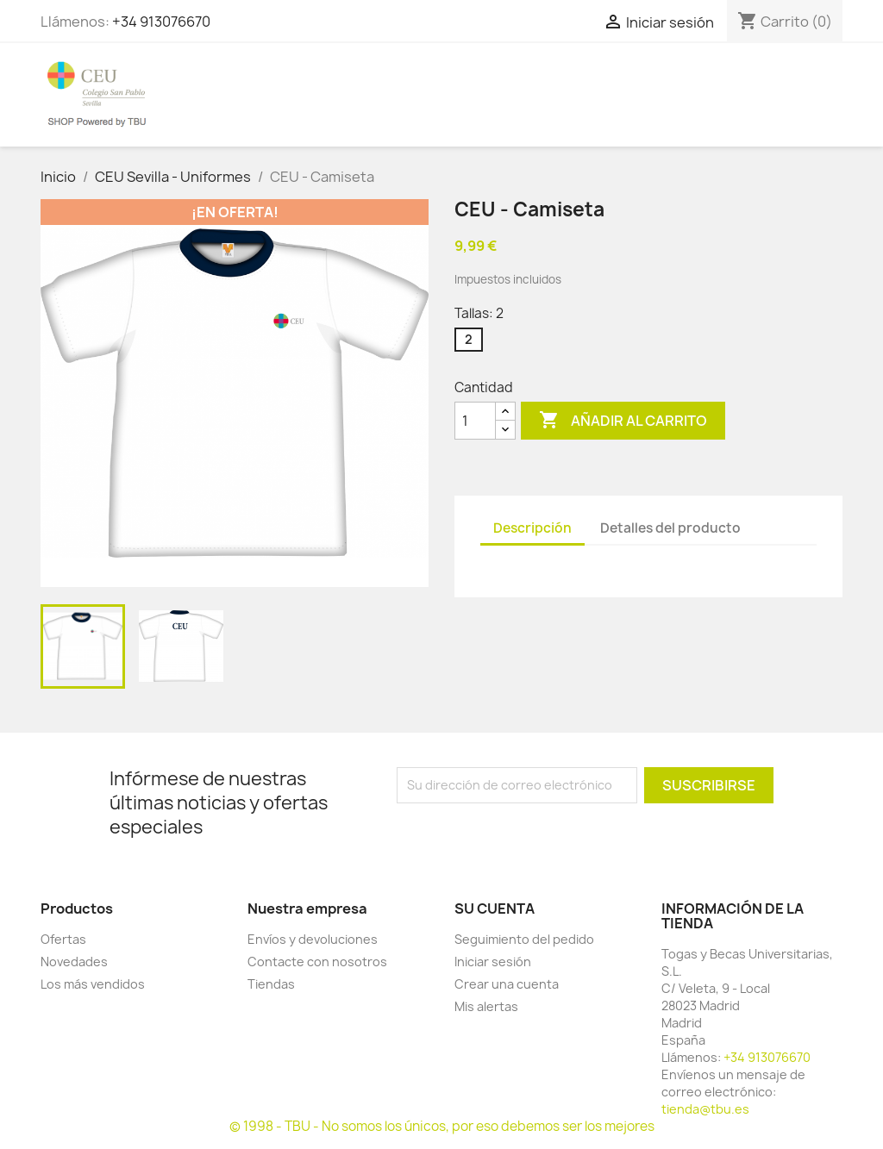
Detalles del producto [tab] (670, 528)
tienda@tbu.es (705, 1109)
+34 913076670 (161, 21)
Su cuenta (494, 908)
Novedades (74, 961)
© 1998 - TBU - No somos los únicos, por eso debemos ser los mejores (441, 1126)
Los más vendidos (93, 984)
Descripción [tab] (532, 528)
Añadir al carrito (623, 420)
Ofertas (63, 939)
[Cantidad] (475, 421)
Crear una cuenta (506, 984)
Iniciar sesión (492, 961)
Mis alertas (486, 1006)
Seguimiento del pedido (524, 939)
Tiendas (271, 984)
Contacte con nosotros (317, 961)
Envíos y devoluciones (312, 939)
